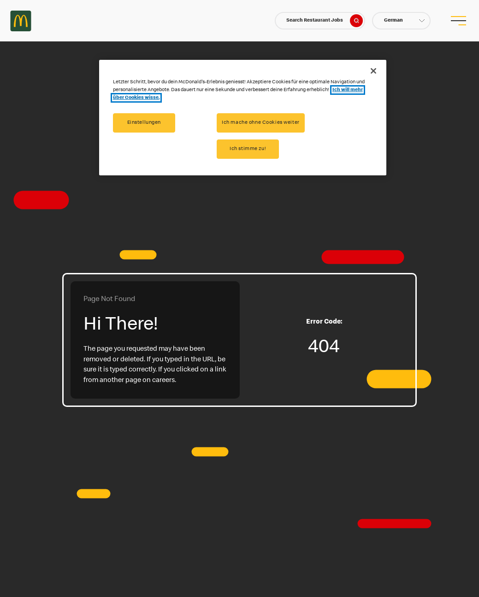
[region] (242, 117)
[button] (401, 20)
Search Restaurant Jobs (324, 20)
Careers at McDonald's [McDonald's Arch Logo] (20, 21)
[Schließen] (373, 71)
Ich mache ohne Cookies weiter (261, 122)
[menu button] (458, 21)
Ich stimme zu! (248, 148)
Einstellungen (144, 122)
